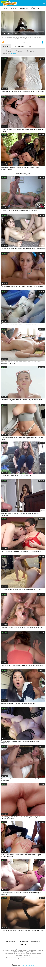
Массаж (13, 53)
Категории (23, 944)
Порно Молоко (28, 965)
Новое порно (10, 941)
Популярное (35, 941)
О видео (6, 46)
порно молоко (21, 958)
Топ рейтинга (23, 941)
